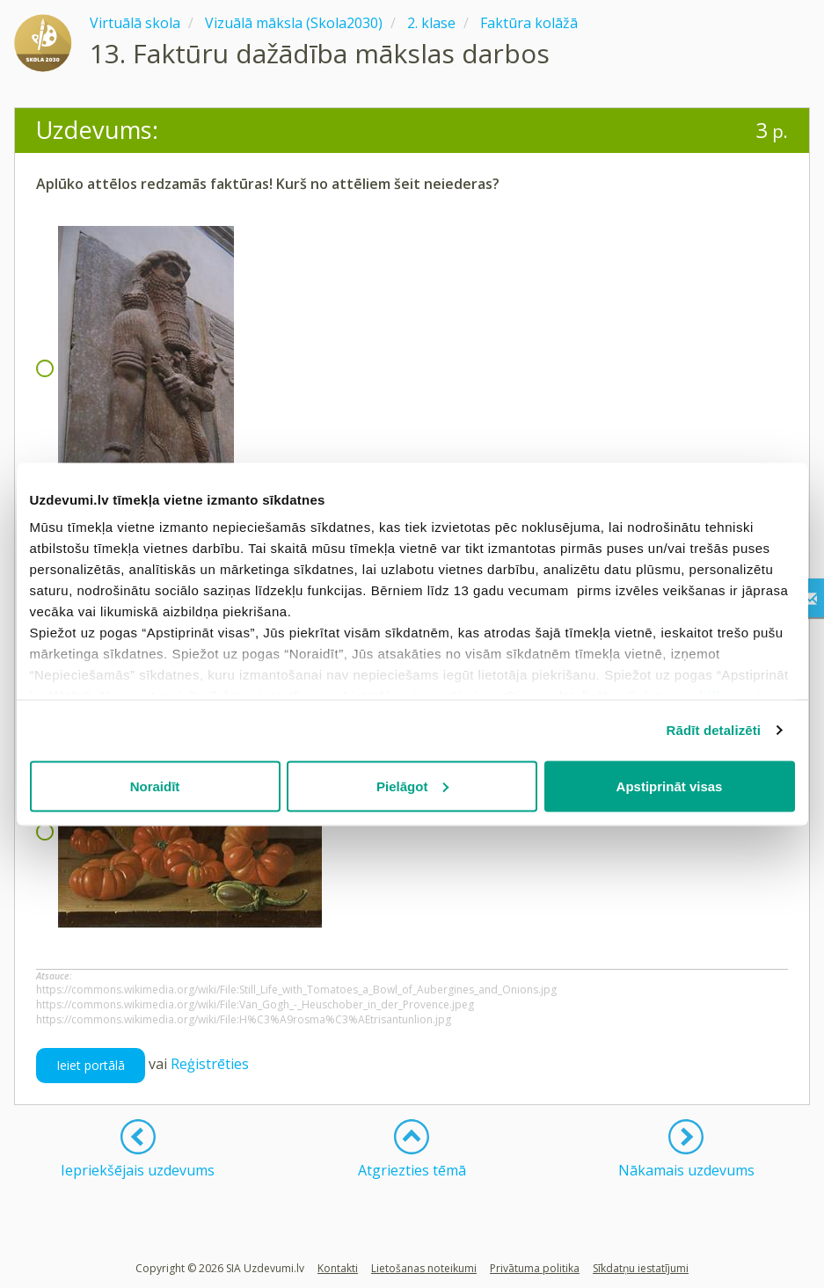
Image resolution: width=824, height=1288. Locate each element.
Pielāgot (412, 785)
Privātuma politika (535, 1268)
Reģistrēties (210, 1063)
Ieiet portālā (90, 1065)
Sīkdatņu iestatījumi (641, 1268)
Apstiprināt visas (669, 785)
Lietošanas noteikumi (424, 1268)
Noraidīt (155, 785)
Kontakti (337, 1268)
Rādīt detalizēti (714, 730)
